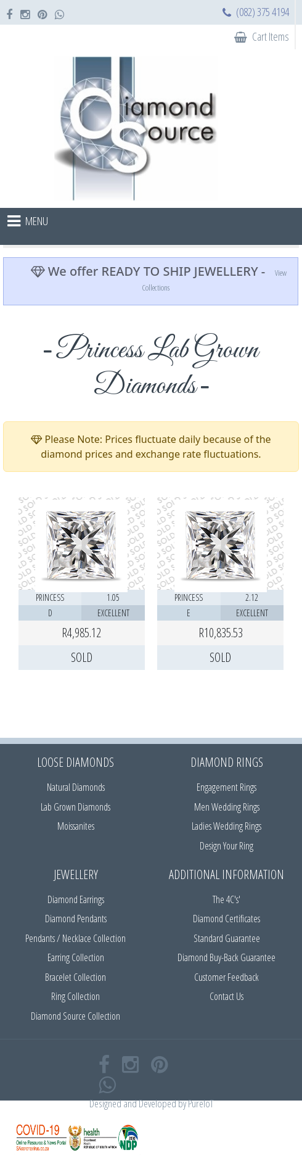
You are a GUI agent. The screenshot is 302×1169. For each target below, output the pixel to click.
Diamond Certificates (226, 918)
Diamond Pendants (76, 918)
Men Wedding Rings (226, 807)
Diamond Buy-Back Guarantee (226, 957)
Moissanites (75, 826)
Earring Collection (75, 957)
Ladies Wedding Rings (226, 826)
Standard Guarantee (227, 938)
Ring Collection (75, 996)
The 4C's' (226, 899)
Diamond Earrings (75, 899)
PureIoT (200, 1103)
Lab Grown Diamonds (75, 807)
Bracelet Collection (75, 977)
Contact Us (226, 996)
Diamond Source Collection (75, 1016)
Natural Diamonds (76, 787)
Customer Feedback (226, 977)
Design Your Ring (226, 846)
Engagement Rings (226, 787)
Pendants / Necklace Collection (75, 938)
